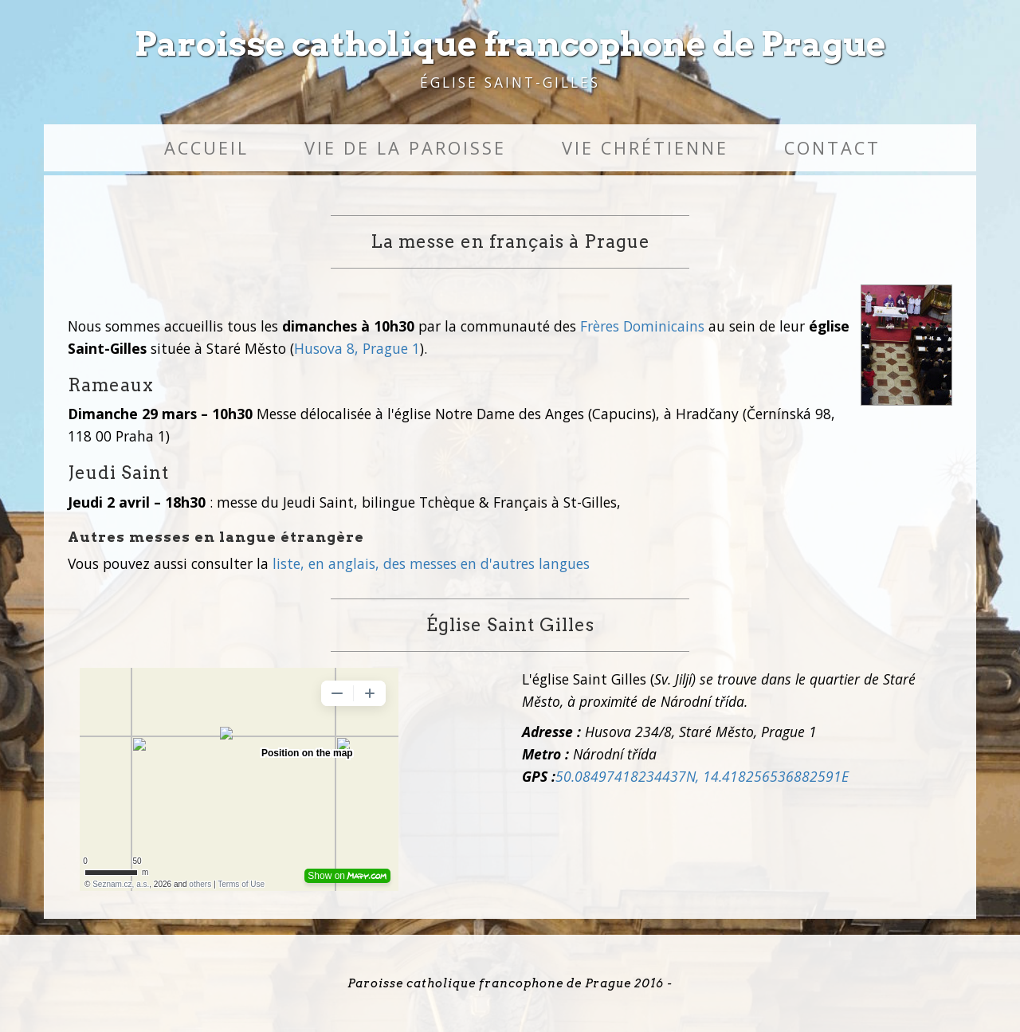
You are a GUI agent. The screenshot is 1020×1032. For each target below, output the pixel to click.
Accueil (206, 147)
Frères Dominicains (642, 325)
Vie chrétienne (645, 147)
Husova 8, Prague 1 (357, 348)
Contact (832, 147)
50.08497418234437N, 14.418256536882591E (702, 776)
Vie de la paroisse (405, 147)
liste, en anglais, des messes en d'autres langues (431, 563)
